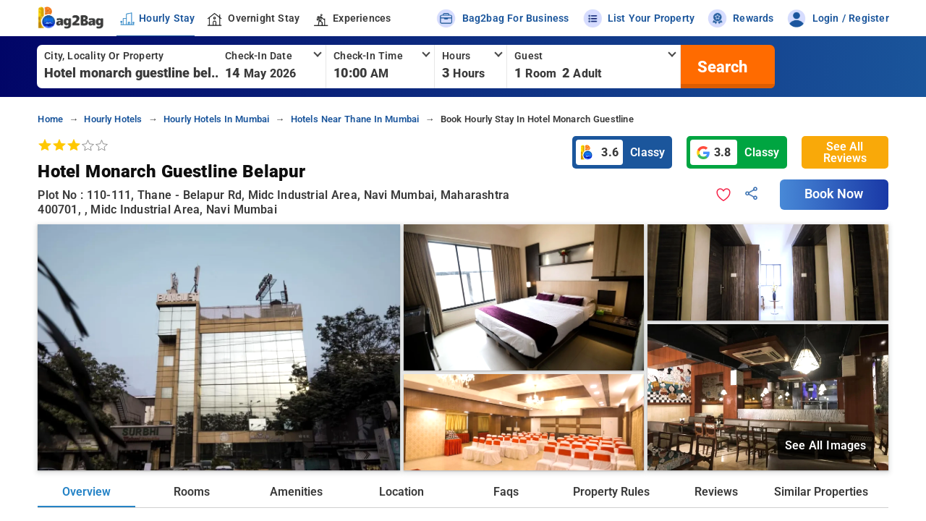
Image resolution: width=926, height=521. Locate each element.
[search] (720, 66)
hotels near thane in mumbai (355, 119)
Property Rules (611, 492)
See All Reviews (845, 152)
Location (401, 492)
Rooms (192, 492)
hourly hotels (113, 119)
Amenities (296, 492)
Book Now (834, 194)
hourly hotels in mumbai (216, 119)
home (50, 119)
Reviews (716, 492)
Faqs (506, 492)
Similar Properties (821, 492)
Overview (86, 492)
